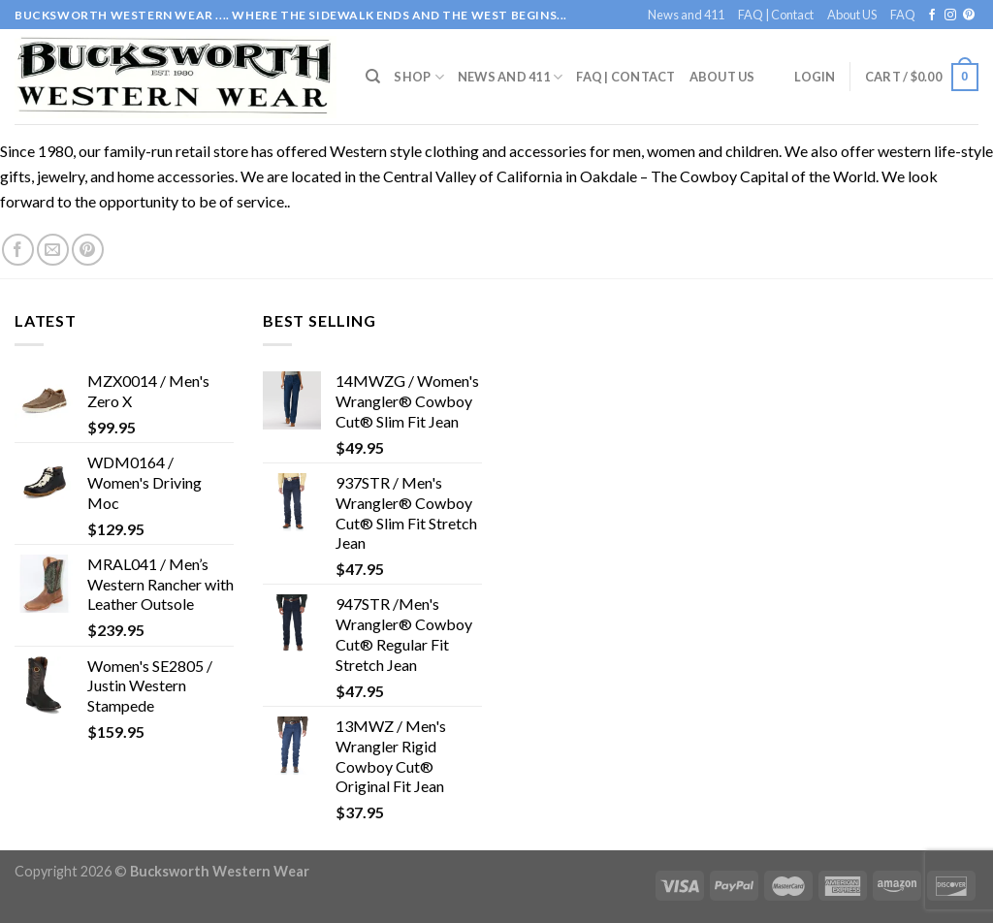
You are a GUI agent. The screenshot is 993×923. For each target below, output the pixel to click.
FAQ (902, 14)
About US (852, 14)
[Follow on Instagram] (950, 15)
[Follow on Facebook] (932, 15)
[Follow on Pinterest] (969, 15)
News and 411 (686, 14)
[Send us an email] (53, 250)
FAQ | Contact (776, 14)
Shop (418, 77)
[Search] (373, 76)
